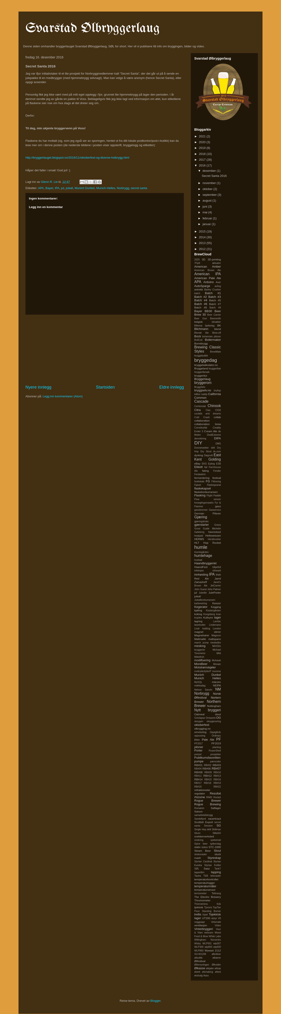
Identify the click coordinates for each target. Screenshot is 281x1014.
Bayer (49, 188)
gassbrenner (201, 510)
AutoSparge (202, 286)
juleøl (69, 188)
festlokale (199, 481)
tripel (205, 914)
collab (217, 417)
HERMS (199, 538)
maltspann (214, 638)
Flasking (199, 495)
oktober (208, 189)
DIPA (217, 438)
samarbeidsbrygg (203, 815)
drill (213, 448)
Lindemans (215, 625)
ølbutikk (198, 958)
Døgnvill (208, 455)
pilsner (198, 747)
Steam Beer (202, 850)
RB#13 (217, 776)
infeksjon (199, 570)
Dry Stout (205, 451)
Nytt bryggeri (207, 710)
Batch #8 (200, 307)
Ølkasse (199, 968)
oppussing (199, 735)
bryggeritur (200, 375)
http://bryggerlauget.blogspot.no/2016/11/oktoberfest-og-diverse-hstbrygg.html (77, 157)
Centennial (200, 406)
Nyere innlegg (38, 387)
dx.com (217, 451)
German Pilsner (207, 513)
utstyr (214, 918)
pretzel (197, 754)
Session (208, 825)
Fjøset (197, 485)
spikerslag (215, 843)
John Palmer (214, 589)
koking (198, 614)
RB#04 (198, 768)
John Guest (200, 589)
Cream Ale (210, 431)
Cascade (201, 401)
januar (207, 224)
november (210, 183)
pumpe (199, 761)
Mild (218, 653)
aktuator (216, 263)
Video (218, 925)
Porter (198, 750)
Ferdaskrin (200, 474)
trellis (197, 914)
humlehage (203, 556)
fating (205, 470)
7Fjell (197, 263)
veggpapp (199, 922)
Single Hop (200, 829)
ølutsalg (198, 975)
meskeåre (215, 642)
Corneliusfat (200, 427)
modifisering (202, 660)
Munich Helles (105, 188)
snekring (198, 840)
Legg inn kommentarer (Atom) (63, 396)
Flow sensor (207, 499)
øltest (218, 972)
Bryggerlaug (202, 379)
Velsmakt (216, 922)
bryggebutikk (201, 355)
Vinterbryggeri (203, 929)
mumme (216, 671)
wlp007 (217, 943)
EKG (204, 463)
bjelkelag (210, 325)
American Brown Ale (207, 270)
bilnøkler (216, 322)
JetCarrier (215, 585)
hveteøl (198, 560)
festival (217, 477)
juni (205, 206)
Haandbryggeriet (205, 563)
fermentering (202, 477)
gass (218, 506)
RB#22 (217, 786)
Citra (197, 410)
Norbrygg (123, 188)
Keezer (216, 603)
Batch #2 (200, 297)
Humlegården (201, 552)
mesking (199, 646)
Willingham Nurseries (207, 940)
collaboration (202, 420)
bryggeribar (215, 368)
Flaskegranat (214, 485)
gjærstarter (201, 524)
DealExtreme (214, 435)
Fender (217, 471)
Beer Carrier (214, 315)
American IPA (207, 274)
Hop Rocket (212, 542)
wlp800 (208, 947)
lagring (198, 621)
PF (218, 739)
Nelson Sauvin (203, 689)
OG (218, 717)
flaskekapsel (202, 488)
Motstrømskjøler (205, 667)
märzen (216, 681)
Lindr (197, 628)
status (204, 847)
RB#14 (198, 779)
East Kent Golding (207, 457)
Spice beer (201, 843)
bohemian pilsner (211, 336)
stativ (197, 846)
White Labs (215, 936)
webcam (208, 932)
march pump (201, 642)
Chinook (214, 406)
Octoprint (211, 718)
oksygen (198, 721)
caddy (204, 394)
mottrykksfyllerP (202, 671)
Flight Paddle (214, 495)
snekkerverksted (204, 836)
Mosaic (217, 664)
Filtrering (216, 481)
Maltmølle (200, 638)
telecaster (215, 876)
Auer (218, 282)
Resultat (215, 793)
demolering (200, 438)
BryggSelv (199, 387)
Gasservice (215, 510)
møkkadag (200, 685)
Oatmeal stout (207, 714)
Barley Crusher (212, 289)
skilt (209, 829)
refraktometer (202, 789)
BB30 (208, 311)
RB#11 (198, 776)
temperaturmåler (205, 886)
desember (210, 170)
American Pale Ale (207, 278)
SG (218, 825)
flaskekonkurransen (206, 491)
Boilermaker (213, 339)
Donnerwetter (201, 448)
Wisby (197, 943)
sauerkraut (214, 818)
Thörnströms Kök (207, 904)
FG (208, 481)
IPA (57, 188)
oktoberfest (201, 725)
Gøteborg (199, 532)
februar (208, 218)
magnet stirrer (207, 631)
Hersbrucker (214, 539)
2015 (203, 231)
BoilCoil (198, 340)
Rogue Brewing (207, 804)
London (217, 628)
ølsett (197, 972)
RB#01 (198, 765)
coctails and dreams (207, 413)
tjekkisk (198, 907)
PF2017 (198, 743)
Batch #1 (213, 293)
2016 (203, 165)
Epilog (211, 463)
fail (205, 467)
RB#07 (216, 768)
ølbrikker (216, 954)
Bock (197, 336)
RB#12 (207, 775)
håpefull (217, 567)
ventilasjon (200, 925)
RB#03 (217, 765)
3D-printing (214, 259)
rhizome (199, 797)
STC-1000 (215, 846)
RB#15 (208, 779)
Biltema (198, 325)
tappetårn (199, 872)
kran (218, 614)
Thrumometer (202, 900)
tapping (216, 872)
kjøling (198, 610)
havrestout (214, 531)
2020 (203, 142)
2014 (203, 237)
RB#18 (207, 783)
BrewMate (215, 351)
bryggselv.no (202, 390)
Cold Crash (202, 417)
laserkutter (200, 625)
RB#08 (198, 772)
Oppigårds (215, 732)
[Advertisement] (104, 349)
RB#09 (208, 772)
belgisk (198, 321)
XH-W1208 (200, 954)
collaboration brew (207, 424)
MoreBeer (200, 664)
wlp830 (217, 947)
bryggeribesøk (202, 372)
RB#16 (217, 779)
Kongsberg (209, 614)
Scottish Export (203, 822)
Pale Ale (208, 739)
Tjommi (208, 907)
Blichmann (201, 329)
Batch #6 (200, 304)
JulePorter (215, 592)
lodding (206, 628)
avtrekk (198, 289)
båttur (197, 394)
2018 (203, 154)
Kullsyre (208, 617)
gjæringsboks (201, 521)
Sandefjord (200, 819)
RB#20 (198, 786)
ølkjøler (210, 968)
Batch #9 (215, 307)
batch (197, 293)
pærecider (215, 761)
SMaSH (217, 833)
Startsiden (105, 387)
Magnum (216, 635)
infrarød (217, 570)
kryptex (198, 617)
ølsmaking (207, 972)
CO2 (218, 409)
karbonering (200, 603)
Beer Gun (200, 318)
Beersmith (215, 318)
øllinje (218, 968)
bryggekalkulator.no (206, 364)
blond (217, 328)
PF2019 (216, 743)
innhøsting (201, 574)
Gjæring (200, 517)
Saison (198, 811)
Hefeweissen (213, 535)
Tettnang (216, 893)
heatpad (198, 535)
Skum (197, 833)
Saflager (216, 807)
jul (62, 188)
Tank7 (217, 868)
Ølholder (216, 964)
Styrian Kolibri (212, 865)
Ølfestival (199, 961)
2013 (203, 243)
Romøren (199, 808)
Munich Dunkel (85, 188)
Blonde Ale (201, 333)
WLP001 (207, 943)
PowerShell (215, 750)
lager (217, 617)
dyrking (198, 455)
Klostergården (213, 610)
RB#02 (207, 765)
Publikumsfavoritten (207, 757)
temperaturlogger (204, 882)
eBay (197, 463)
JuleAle (203, 593)
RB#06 (206, 768)
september (210, 194)
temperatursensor (205, 889)
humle (200, 547)
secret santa (139, 188)
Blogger (155, 1000)
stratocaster (200, 854)
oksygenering (214, 721)
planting (217, 747)
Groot (197, 528)
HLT (196, 542)
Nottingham (214, 705)
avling (218, 286)
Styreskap (214, 858)
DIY (198, 442)
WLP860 (199, 950)
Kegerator (200, 607)
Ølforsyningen (201, 964)
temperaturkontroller (206, 879)
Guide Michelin (212, 528)
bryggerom (203, 383)
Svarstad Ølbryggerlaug (92, 28)
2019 (203, 148)
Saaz (207, 868)
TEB (205, 876)
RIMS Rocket (213, 797)
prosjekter (215, 754)
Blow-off (216, 333)
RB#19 (217, 783)
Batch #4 (200, 300)
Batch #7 (215, 303)
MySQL (198, 682)
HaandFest (200, 566)
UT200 (206, 918)
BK (219, 325)
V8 (219, 918)
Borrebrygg (201, 343)
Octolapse (199, 718)
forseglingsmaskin (203, 502)
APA (41, 188)
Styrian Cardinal (203, 861)
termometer (200, 893)
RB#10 (217, 772)
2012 (203, 249)
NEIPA (217, 685)
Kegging (216, 606)
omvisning (200, 731)
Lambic (217, 621)
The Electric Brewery (207, 896)
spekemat (215, 840)
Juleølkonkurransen (204, 600)
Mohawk (216, 660)
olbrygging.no (202, 728)
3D (203, 259)
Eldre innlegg (171, 387)
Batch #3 (214, 297)
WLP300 (199, 947)
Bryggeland (201, 368)
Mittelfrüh (199, 657)
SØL (196, 868)
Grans (217, 525)
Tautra (197, 876)
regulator (199, 793)
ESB (218, 463)
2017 (203, 159)
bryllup (217, 390)
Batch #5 (215, 300)
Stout (217, 850)
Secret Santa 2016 (214, 176)
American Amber (207, 266)
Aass (206, 975)
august (208, 200)
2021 (203, 136)
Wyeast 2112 (213, 950)
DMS (218, 443)
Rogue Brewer (207, 800)
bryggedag (205, 360)
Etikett (198, 467)
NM (218, 689)
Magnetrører (201, 635)
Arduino (209, 282)
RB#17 (198, 783)
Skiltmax (216, 829)
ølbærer (217, 958)
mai (205, 212)
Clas (208, 410)
